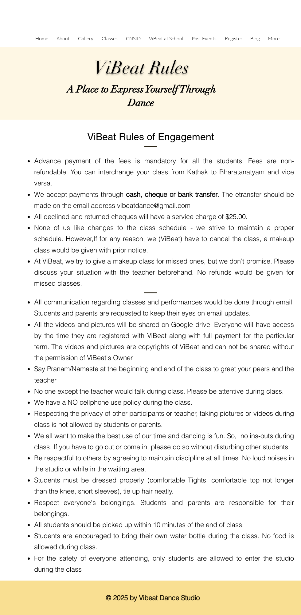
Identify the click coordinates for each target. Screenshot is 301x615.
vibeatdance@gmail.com (153, 205)
